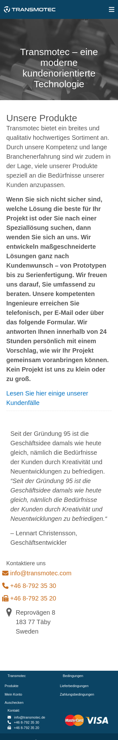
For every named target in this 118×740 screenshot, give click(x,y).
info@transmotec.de (29, 717)
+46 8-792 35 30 (31, 585)
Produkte (13, 686)
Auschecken (16, 702)
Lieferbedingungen (76, 686)
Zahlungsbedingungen (78, 694)
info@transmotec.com (38, 573)
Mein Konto (15, 694)
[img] (112, 9)
